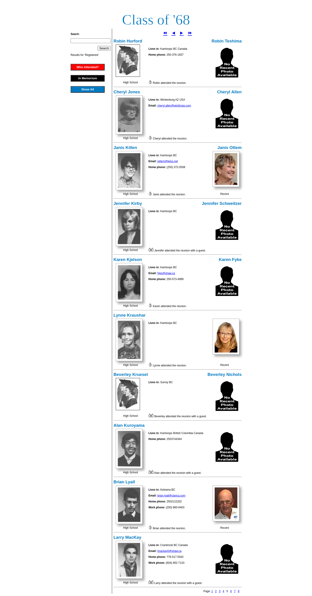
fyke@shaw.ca (166, 273)
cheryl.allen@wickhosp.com (174, 105)
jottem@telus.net (167, 161)
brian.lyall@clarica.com (171, 495)
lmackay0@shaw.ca (169, 551)
